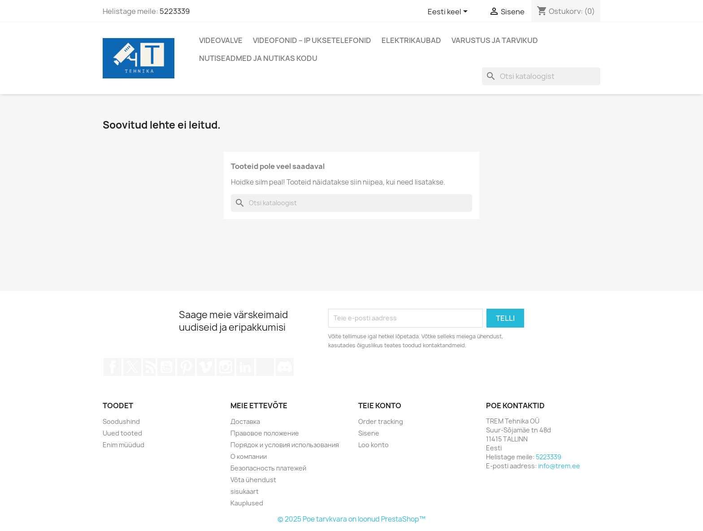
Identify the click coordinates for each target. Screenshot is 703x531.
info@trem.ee (559, 466)
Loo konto (373, 444)
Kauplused (246, 503)
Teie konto (379, 405)
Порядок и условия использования (284, 444)
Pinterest (186, 367)
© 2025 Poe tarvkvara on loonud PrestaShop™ (351, 519)
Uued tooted (122, 433)
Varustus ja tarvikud (494, 40)
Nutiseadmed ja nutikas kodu (258, 58)
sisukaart (244, 491)
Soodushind (121, 421)
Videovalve (221, 40)
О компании (248, 456)
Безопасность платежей (268, 468)
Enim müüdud (123, 444)
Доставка (245, 421)
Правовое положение (264, 433)
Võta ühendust (253, 479)
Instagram (225, 367)
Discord (285, 367)
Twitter (132, 367)
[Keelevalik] (449, 12)
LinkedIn (245, 367)
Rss (149, 367)
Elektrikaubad (411, 40)
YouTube (166, 367)
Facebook (113, 367)
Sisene (368, 433)
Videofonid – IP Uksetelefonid (312, 40)
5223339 (175, 11)
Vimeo (206, 367)
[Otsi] (541, 76)
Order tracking (380, 421)
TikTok (265, 367)
